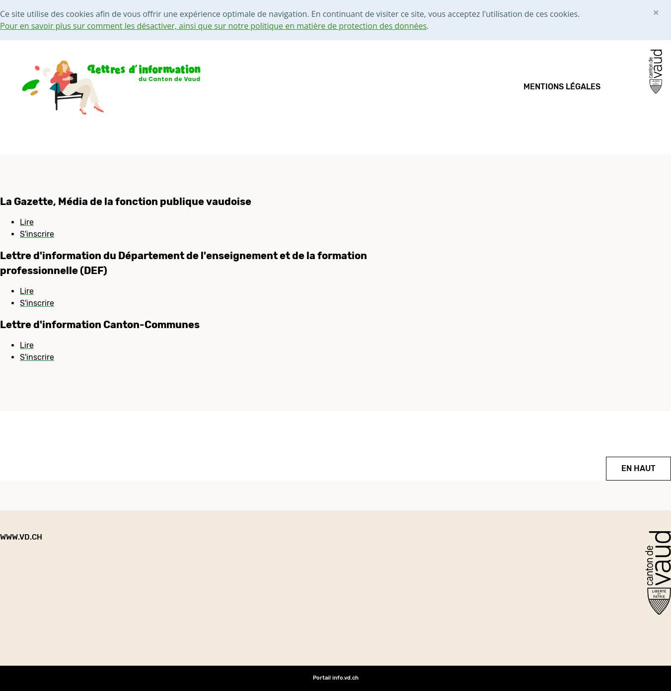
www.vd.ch (21, 537)
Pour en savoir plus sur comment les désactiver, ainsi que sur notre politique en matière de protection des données (213, 25)
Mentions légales (561, 86)
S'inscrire (37, 234)
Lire (27, 222)
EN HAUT (638, 468)
